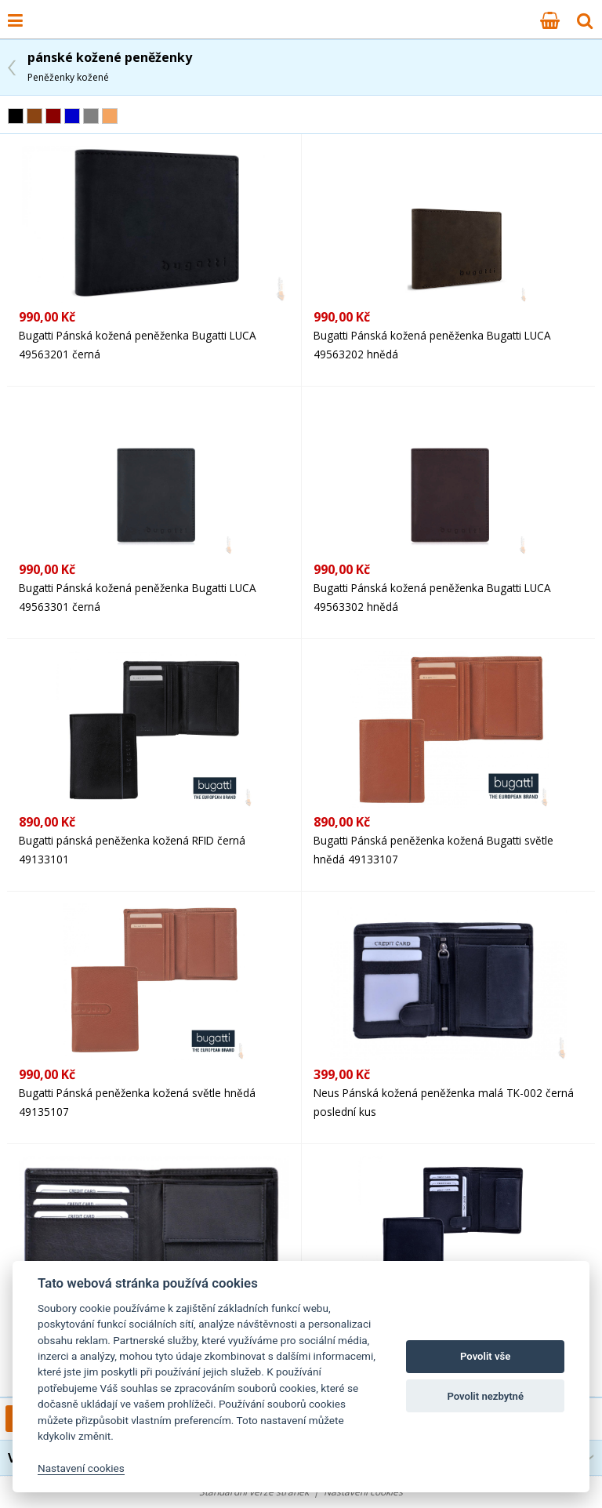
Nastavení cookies (81, 1468)
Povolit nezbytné (485, 1396)
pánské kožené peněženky (109, 66)
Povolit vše (485, 1356)
